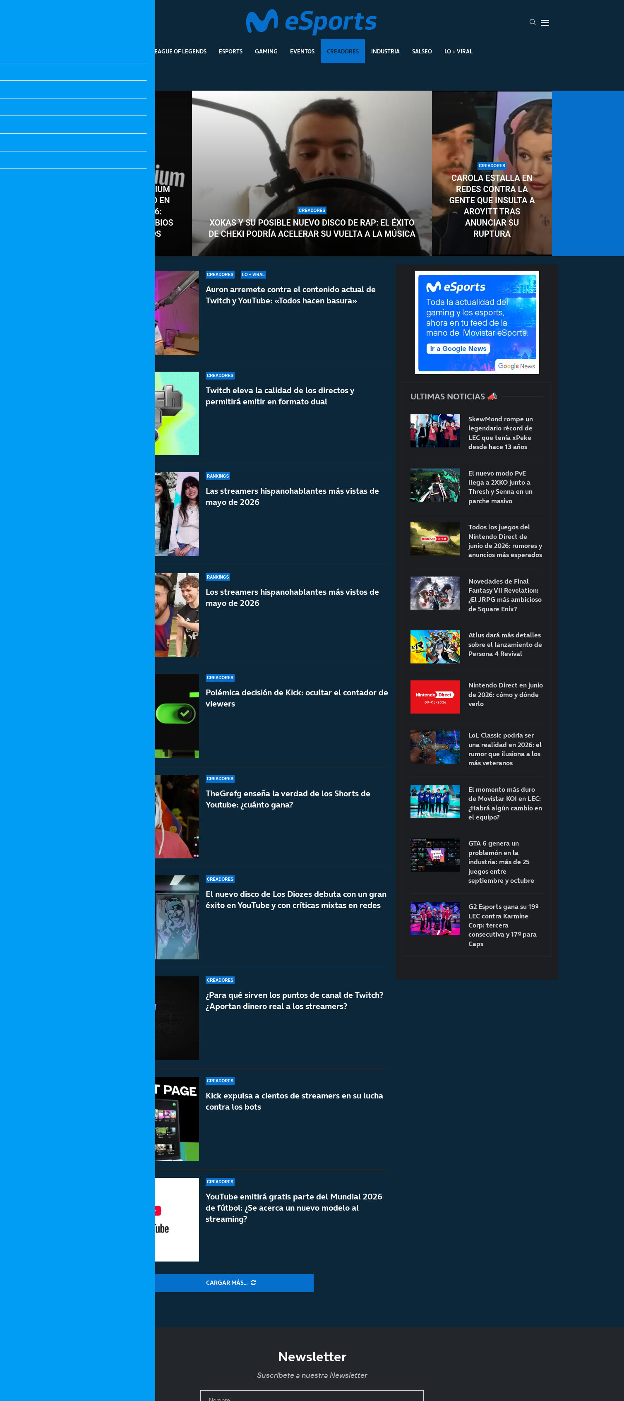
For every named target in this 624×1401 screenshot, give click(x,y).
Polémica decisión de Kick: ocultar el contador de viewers (297, 698)
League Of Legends (178, 51)
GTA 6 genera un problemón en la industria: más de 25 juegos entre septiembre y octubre (501, 862)
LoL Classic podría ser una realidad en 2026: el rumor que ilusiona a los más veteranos (505, 749)
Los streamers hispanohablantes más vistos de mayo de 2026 (292, 597)
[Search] (532, 22)
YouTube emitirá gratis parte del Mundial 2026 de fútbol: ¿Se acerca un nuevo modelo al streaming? (294, 1210)
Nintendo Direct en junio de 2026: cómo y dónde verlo (505, 694)
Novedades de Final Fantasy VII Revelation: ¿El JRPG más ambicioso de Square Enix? (505, 595)
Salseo (422, 51)
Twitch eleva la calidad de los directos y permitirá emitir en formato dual (280, 395)
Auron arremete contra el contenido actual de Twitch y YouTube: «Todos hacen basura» (291, 295)
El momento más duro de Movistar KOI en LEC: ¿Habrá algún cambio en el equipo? (505, 803)
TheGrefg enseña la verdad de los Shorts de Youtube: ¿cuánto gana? (288, 799)
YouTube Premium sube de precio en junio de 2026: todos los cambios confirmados (132, 211)
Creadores (343, 51)
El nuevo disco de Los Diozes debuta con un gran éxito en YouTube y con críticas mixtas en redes (296, 907)
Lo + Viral (458, 51)
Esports (230, 51)
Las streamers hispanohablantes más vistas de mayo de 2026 (292, 496)
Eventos (302, 51)
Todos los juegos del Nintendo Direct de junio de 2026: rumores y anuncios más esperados (505, 540)
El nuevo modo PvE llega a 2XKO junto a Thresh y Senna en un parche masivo (500, 487)
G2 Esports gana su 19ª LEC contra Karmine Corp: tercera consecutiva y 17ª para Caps (503, 925)
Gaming (266, 51)
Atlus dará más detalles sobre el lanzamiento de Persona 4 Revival (505, 644)
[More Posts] (231, 1283)
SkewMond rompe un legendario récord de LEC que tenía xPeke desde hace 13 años (500, 432)
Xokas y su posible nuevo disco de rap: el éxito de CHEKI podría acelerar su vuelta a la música (312, 228)
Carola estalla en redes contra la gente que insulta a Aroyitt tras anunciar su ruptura (492, 206)
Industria (385, 51)
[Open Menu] (545, 23)
